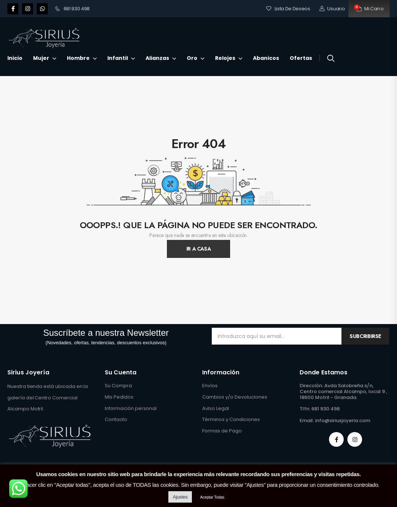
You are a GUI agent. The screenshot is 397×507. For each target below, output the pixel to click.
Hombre (78, 58)
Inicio (14, 58)
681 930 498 (72, 8)
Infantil (117, 58)
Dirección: (311, 385)
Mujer (41, 58)
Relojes (225, 58)
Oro (192, 58)
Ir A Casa (198, 248)
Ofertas (301, 58)
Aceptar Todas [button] (212, 497)
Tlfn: (305, 408)
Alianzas (157, 58)
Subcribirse (365, 336)
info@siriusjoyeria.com (342, 420)
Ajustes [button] (180, 497)
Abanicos (266, 58)
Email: (307, 420)
